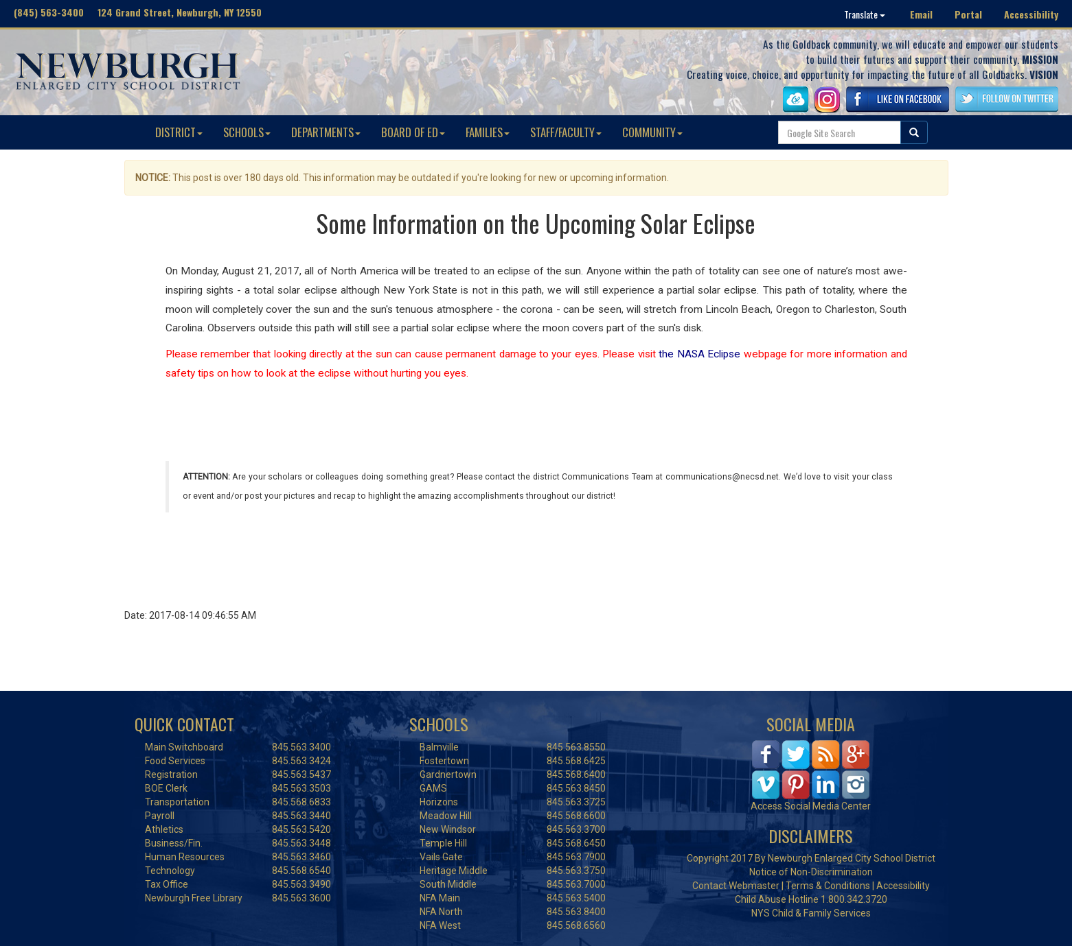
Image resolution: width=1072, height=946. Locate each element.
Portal (968, 14)
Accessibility (1031, 14)
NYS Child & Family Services (811, 913)
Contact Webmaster (735, 885)
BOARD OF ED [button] (413, 132)
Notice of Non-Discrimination (811, 871)
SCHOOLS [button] (247, 132)
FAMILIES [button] (488, 132)
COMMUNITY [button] (652, 132)
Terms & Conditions (828, 885)
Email (921, 14)
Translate (864, 14)
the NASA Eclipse (699, 354)
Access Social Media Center (811, 806)
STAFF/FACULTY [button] (566, 132)
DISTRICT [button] (179, 132)
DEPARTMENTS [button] (326, 132)
